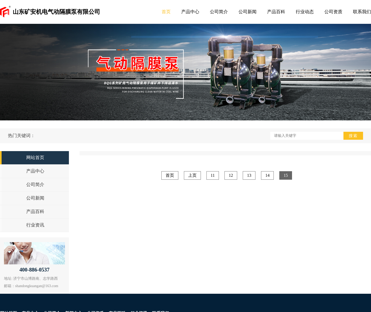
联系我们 (362, 11)
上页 (192, 175)
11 (213, 175)
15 (286, 175)
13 (249, 175)
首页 (166, 11)
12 (231, 175)
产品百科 (276, 11)
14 (267, 175)
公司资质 (333, 11)
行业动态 (305, 11)
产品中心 (190, 11)
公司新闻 (247, 11)
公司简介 (219, 11)
